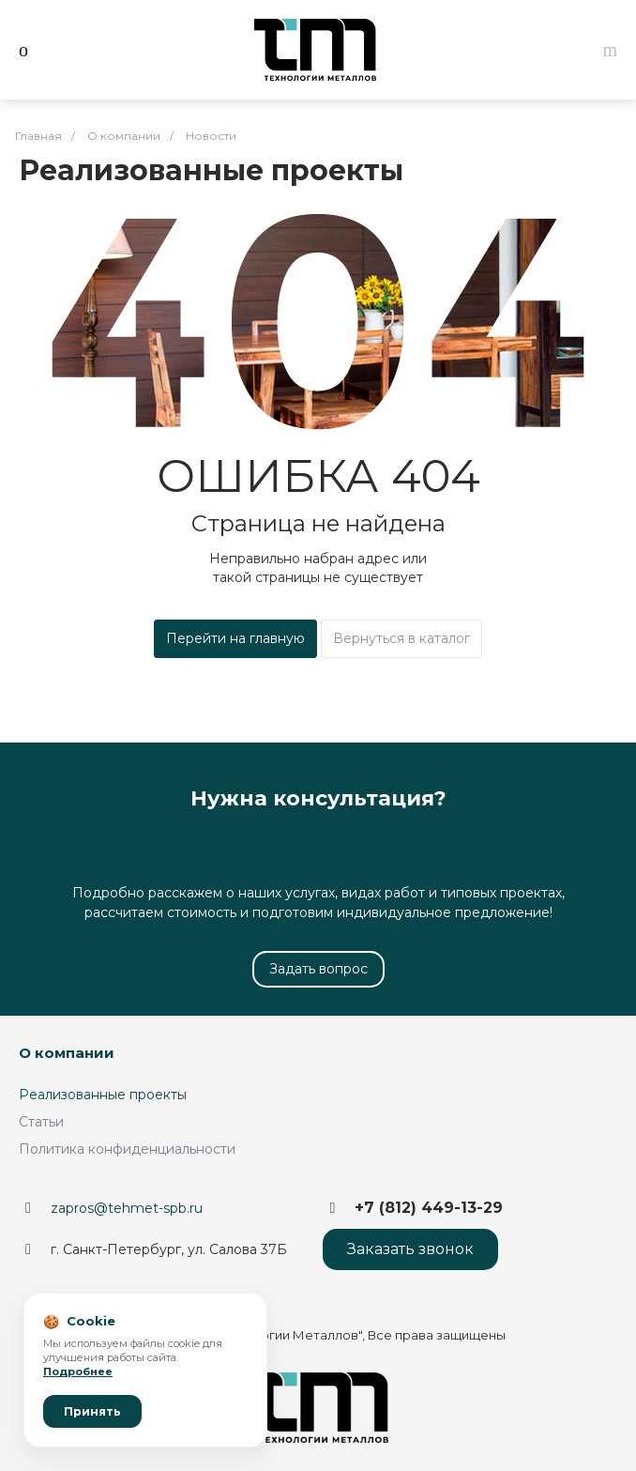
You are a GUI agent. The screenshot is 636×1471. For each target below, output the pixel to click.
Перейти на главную (235, 638)
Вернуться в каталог (401, 638)
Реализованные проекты (103, 1094)
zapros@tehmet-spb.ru (127, 1208)
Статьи (41, 1121)
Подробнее (78, 1371)
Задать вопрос (318, 968)
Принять (92, 1411)
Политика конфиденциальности (127, 1149)
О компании (66, 1053)
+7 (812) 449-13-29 (429, 1208)
